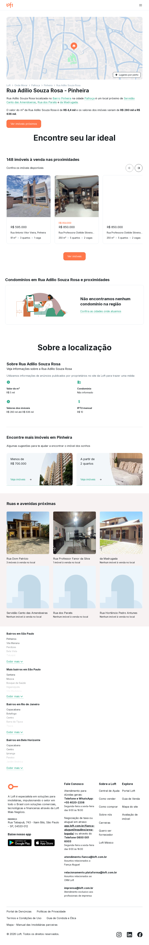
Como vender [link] (107, 798)
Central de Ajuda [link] (109, 790)
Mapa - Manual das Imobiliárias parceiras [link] (32, 924)
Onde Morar (20, 85)
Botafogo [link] (11, 713)
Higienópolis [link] (13, 687)
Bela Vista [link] (11, 651)
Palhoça (35, 85)
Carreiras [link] (104, 822)
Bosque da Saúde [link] (16, 683)
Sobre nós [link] (105, 814)
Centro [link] (10, 717)
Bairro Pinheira (62, 98)
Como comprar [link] (108, 806)
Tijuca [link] (9, 726)
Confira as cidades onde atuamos (100, 311)
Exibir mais (15, 661)
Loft (8, 85)
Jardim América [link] (14, 761)
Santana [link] (10, 674)
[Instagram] (119, 935)
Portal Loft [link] (128, 790)
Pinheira (48, 85)
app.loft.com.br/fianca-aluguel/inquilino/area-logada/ (79, 829)
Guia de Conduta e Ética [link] (61, 918)
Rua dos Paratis (47, 102)
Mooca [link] (10, 679)
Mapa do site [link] (130, 806)
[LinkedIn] (129, 935)
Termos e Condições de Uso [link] (23, 918)
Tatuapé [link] (10, 655)
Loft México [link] (106, 842)
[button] (74, 48)
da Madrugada (69, 102)
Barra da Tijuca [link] (14, 721)
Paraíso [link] (10, 757)
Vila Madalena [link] (14, 691)
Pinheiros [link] (11, 639)
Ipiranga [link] (10, 753)
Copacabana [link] (13, 709)
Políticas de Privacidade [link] (51, 911)
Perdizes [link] (11, 647)
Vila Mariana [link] (12, 643)
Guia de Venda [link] (131, 798)
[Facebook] (140, 935)
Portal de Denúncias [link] (19, 911)
